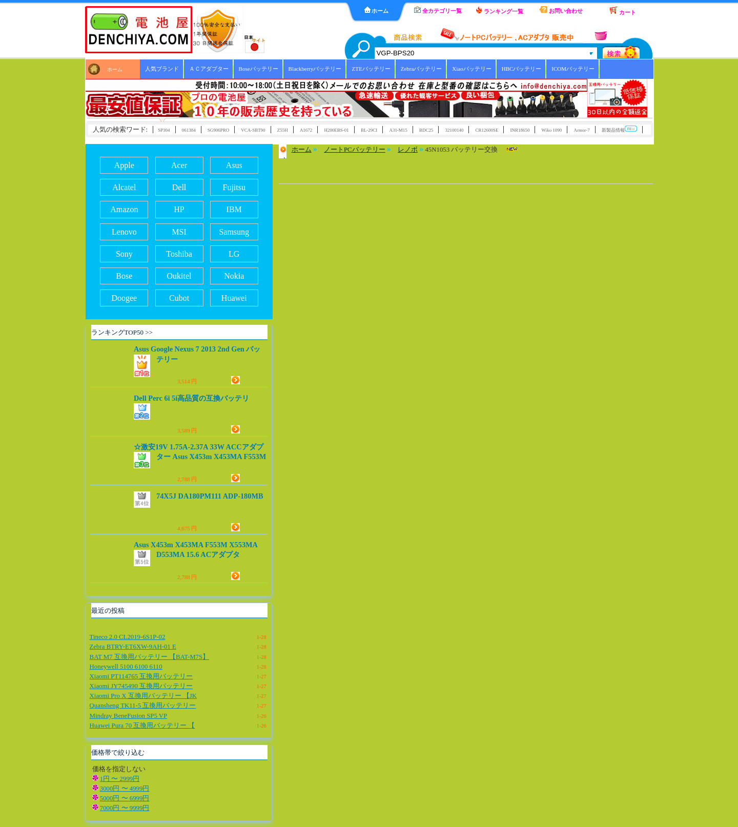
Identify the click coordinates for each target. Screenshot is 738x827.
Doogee (124, 298)
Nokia (234, 276)
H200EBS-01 (336, 130)
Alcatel (124, 187)
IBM (234, 209)
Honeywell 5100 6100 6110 (126, 666)
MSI (179, 232)
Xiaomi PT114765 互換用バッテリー (141, 676)
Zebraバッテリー (421, 69)
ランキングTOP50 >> (122, 332)
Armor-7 (581, 130)
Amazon (124, 209)
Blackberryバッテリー (315, 69)
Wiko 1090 (552, 130)
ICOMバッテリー (572, 69)
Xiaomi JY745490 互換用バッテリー (141, 686)
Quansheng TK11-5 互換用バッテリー (143, 705)
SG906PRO (218, 130)
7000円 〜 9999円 (125, 808)
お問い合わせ (561, 10)
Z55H (282, 130)
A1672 (306, 130)
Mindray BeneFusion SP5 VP (129, 715)
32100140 (454, 130)
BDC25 (426, 130)
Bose (124, 276)
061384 (189, 130)
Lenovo (124, 232)
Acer (179, 165)
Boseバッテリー (258, 69)
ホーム (376, 10)
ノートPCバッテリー (354, 149)
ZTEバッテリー (371, 69)
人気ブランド (162, 69)
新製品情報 (619, 129)
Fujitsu (234, 187)
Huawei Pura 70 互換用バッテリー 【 (142, 725)
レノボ (408, 149)
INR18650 (520, 130)
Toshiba (179, 254)
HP (179, 209)
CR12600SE (487, 130)
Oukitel (179, 276)
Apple (124, 165)
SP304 (164, 130)
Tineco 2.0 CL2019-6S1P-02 (128, 636)
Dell (179, 187)
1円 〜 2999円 (119, 778)
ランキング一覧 (500, 10)
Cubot (179, 298)
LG (234, 254)
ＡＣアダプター (209, 69)
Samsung (234, 232)
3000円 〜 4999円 (125, 788)
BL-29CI (369, 130)
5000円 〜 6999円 (125, 798)
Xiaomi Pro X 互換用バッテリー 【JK (143, 695)
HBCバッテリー (522, 69)
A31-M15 (398, 130)
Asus (234, 165)
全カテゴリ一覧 (438, 10)
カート (623, 10)
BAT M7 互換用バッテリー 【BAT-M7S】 (149, 656)
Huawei (234, 298)
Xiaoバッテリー (471, 69)
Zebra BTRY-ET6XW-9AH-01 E (133, 646)
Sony (124, 254)
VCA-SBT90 (253, 130)
